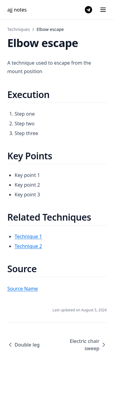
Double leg (23, 344)
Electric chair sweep (88, 345)
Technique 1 (28, 236)
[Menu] (103, 10)
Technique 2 (28, 246)
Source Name (22, 288)
